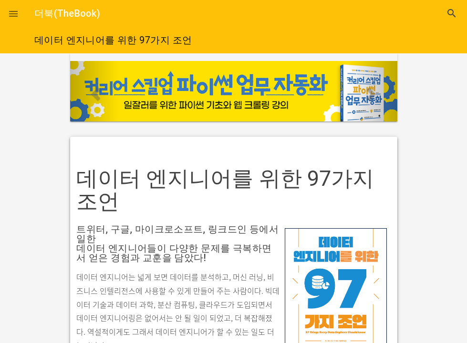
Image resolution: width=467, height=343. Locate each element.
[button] (13, 13)
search (451, 13)
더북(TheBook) (67, 13)
